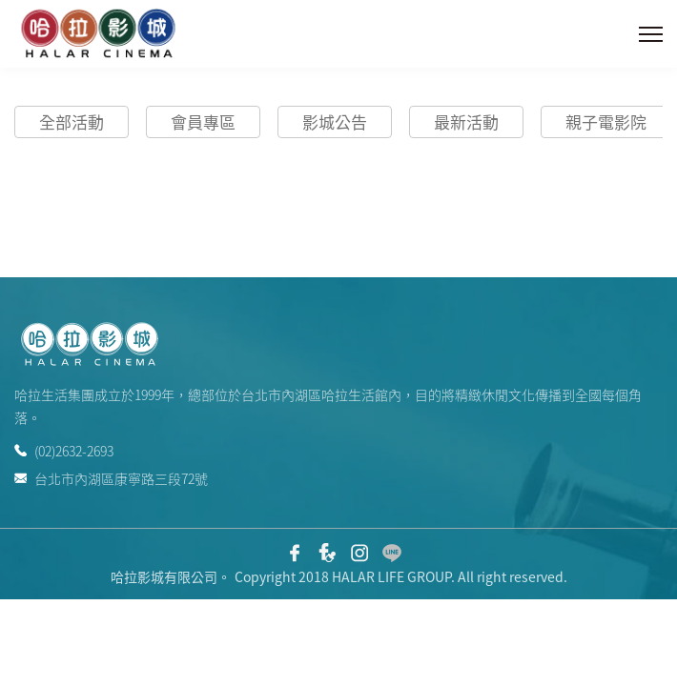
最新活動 (466, 121)
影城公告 (334, 121)
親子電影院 (605, 121)
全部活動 (71, 121)
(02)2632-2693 (63, 450)
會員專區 (203, 121)
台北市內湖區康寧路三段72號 (111, 477)
